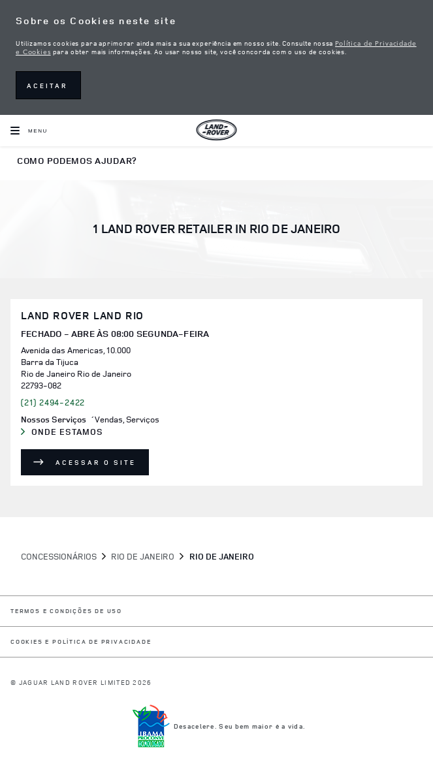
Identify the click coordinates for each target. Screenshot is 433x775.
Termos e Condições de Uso (66, 611)
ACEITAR (47, 85)
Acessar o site (96, 462)
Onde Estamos (76, 432)
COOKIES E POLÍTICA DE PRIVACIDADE (80, 642)
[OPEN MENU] (29, 130)
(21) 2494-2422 (53, 402)
